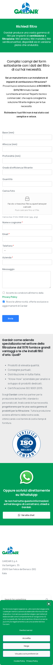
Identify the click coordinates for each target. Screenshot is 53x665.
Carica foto (8, 190)
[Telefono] (27, 250)
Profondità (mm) (11, 156)
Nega (26, 645)
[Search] (22, 599)
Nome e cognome (12, 222)
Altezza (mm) (9, 144)
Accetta (26, 638)
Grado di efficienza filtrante (17, 167)
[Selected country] (4, 250)
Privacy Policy (32, 661)
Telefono (8, 245)
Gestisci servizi (25, 630)
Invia (10, 318)
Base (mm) (8, 132)
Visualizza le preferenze (26, 653)
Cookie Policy (19, 661)
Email (6, 234)
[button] (48, 603)
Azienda (7, 257)
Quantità (7, 179)
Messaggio (8, 269)
